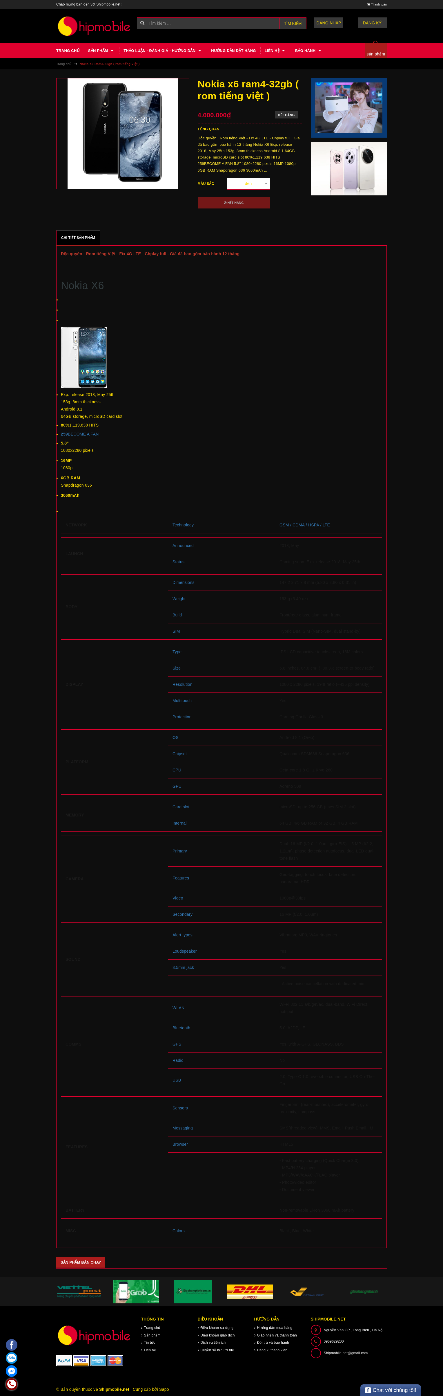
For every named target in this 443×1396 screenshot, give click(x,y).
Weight (179, 598)
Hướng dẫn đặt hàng (233, 50)
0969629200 (334, 1341)
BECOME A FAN (80, 434)
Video (178, 898)
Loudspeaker (185, 951)
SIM (176, 631)
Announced (183, 545)
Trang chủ (67, 50)
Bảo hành (308, 51)
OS (176, 737)
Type (177, 652)
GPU (177, 786)
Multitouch (182, 700)
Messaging (183, 1128)
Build (177, 615)
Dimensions (184, 582)
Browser (180, 1144)
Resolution (183, 684)
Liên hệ (275, 51)
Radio (178, 1060)
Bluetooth (181, 1028)
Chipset (180, 753)
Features (181, 878)
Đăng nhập (329, 23)
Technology (183, 525)
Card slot (181, 807)
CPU (177, 770)
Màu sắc (206, 184)
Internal (180, 823)
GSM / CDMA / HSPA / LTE (304, 525)
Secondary (183, 914)
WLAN (178, 1007)
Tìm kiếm (293, 23)
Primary (180, 851)
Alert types (183, 935)
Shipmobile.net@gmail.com (346, 1353)
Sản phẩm (101, 51)
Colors (179, 1230)
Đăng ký (372, 23)
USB (177, 1080)
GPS (177, 1044)
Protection (182, 717)
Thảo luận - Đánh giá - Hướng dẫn (163, 51)
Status (178, 562)
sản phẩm (376, 54)
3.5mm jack (183, 967)
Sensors (180, 1108)
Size (177, 668)
